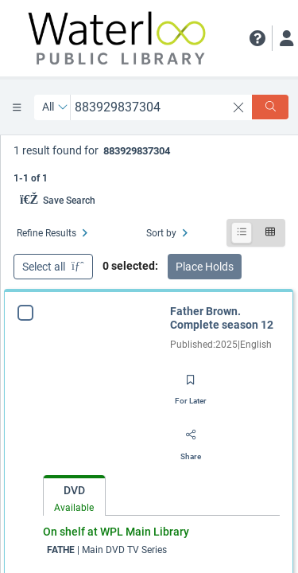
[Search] (270, 107)
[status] (149, 163)
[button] (257, 38)
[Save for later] (190, 385)
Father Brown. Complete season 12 (221, 318)
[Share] (191, 441)
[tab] (74, 496)
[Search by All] (55, 107)
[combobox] (149, 107)
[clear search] (239, 107)
